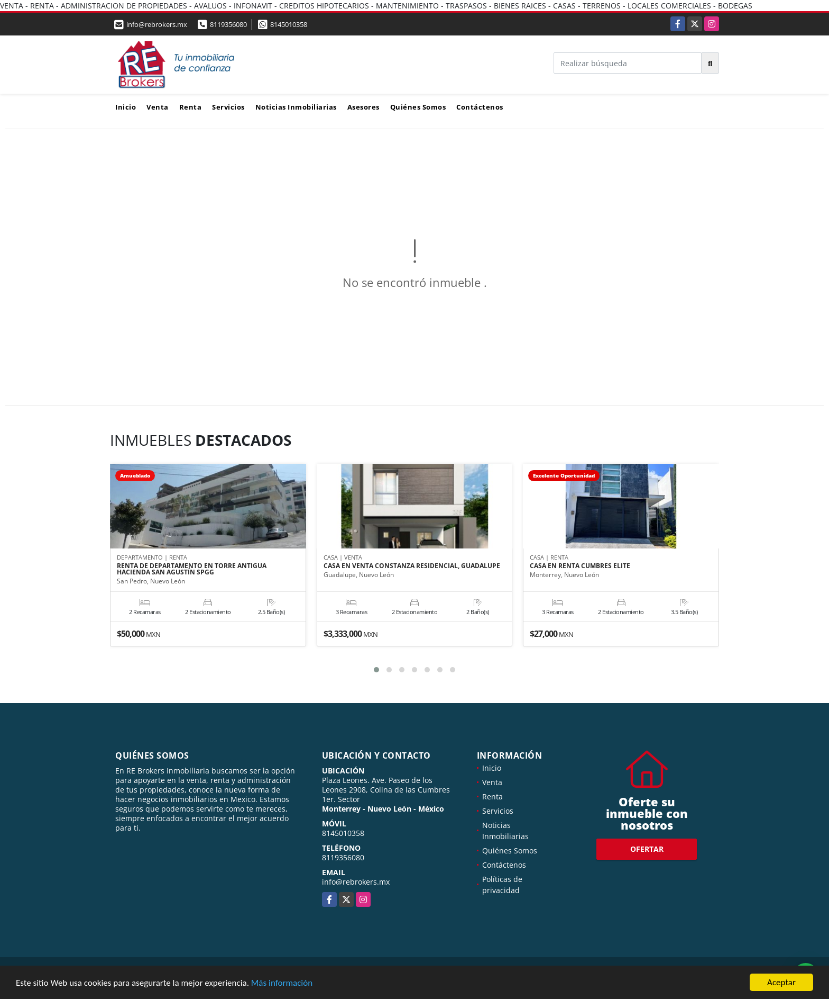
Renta (190, 107)
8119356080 (228, 24)
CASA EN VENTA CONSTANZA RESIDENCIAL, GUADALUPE (412, 566)
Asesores (363, 107)
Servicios (228, 107)
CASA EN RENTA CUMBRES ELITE (580, 566)
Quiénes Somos (418, 107)
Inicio (125, 107)
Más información (281, 983)
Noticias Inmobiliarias (296, 107)
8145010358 (288, 24)
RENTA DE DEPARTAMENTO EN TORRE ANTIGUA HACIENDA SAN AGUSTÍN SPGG (191, 569)
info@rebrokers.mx (356, 882)
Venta (157, 107)
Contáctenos (479, 107)
